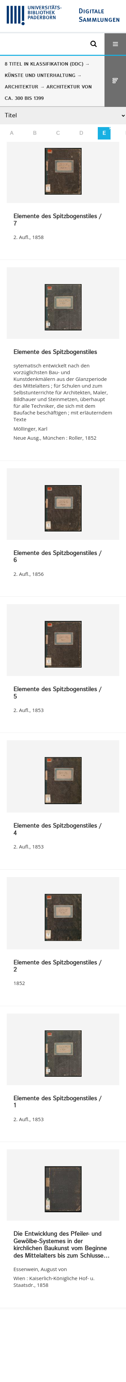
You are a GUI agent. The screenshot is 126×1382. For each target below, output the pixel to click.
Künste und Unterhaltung (40, 75)
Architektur (21, 87)
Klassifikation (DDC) (56, 64)
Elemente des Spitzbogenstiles (55, 352)
